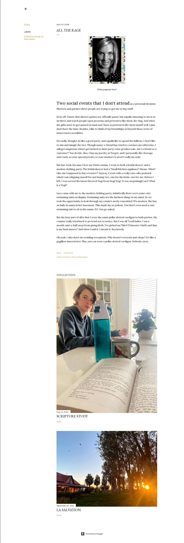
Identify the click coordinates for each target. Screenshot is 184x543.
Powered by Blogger (92, 534)
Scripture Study (72, 416)
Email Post (68, 253)
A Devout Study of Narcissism (33, 37)
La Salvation (69, 510)
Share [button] (27, 24)
